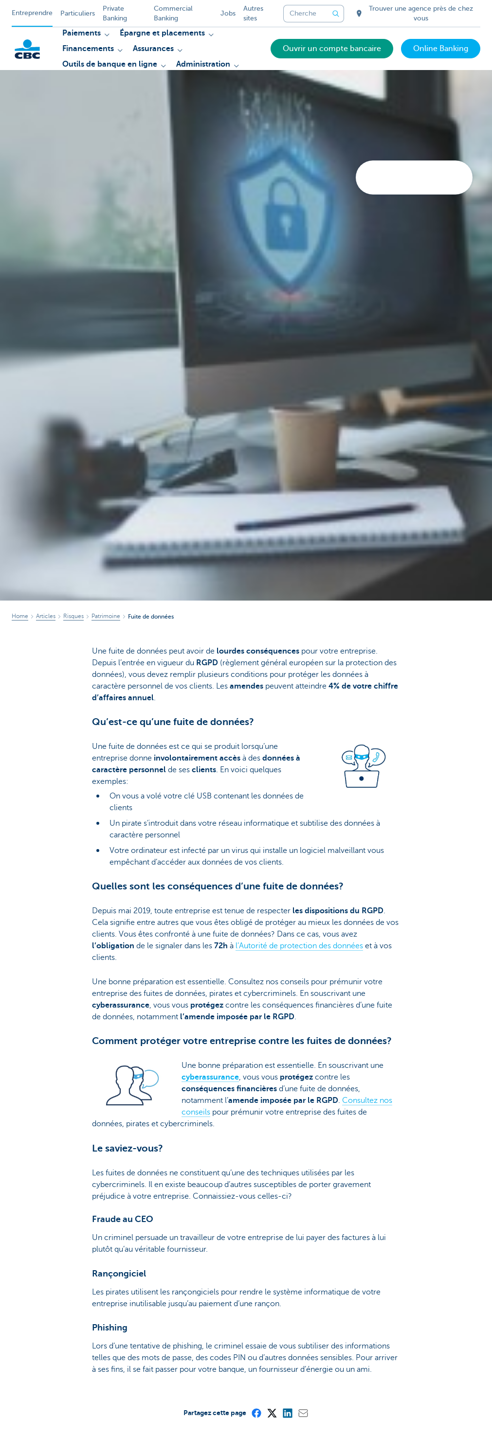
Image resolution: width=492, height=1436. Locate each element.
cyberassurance (210, 1077)
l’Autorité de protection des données (299, 945)
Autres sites (253, 13)
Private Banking (115, 13)
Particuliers (77, 13)
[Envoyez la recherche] (336, 13)
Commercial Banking (173, 13)
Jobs (228, 13)
